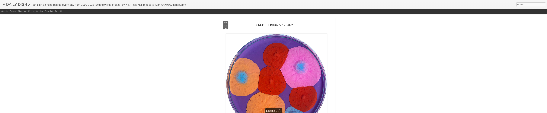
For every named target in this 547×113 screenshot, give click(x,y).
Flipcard (12, 11)
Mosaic (31, 11)
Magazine (22, 11)
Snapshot (49, 11)
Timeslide (59, 11)
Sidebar (39, 11)
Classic (4, 11)
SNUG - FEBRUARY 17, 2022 (274, 14)
